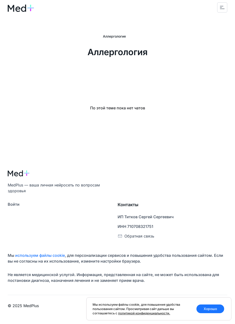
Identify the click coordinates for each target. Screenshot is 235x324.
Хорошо (210, 309)
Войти (14, 204)
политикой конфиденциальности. (144, 313)
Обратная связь (139, 236)
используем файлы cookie (40, 255)
